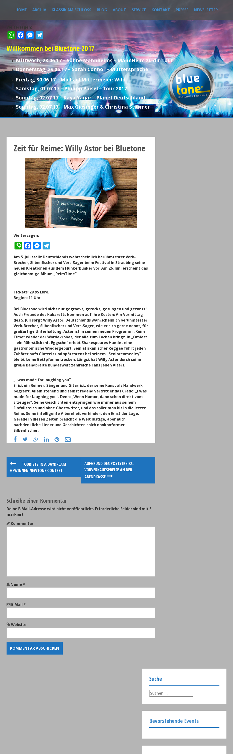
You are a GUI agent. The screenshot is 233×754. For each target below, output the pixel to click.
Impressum (20, 722)
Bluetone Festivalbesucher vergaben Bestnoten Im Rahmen (195, 243)
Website (18, 662)
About (119, 9)
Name (18, 621)
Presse (182, 9)
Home (21, 9)
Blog (102, 9)
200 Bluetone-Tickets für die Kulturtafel (193, 311)
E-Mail (18, 641)
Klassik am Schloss (71, 9)
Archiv (39, 9)
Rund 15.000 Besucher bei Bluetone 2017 (194, 265)
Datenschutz (49, 722)
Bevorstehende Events (174, 189)
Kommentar (22, 561)
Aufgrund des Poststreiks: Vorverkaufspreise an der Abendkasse (99, 507)
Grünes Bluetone (187, 286)
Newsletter (206, 9)
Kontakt (161, 9)
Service (139, 9)
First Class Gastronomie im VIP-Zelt (195, 335)
